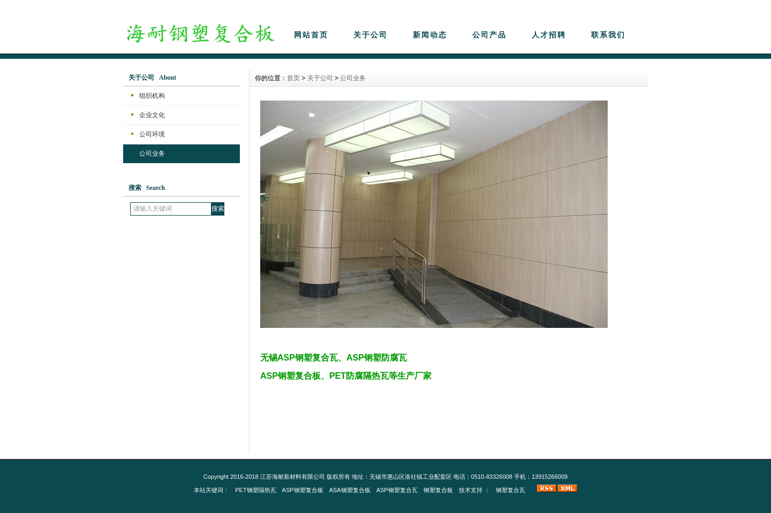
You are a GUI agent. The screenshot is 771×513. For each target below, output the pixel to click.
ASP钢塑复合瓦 (397, 490)
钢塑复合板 (438, 490)
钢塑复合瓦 (510, 490)
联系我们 (608, 34)
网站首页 (311, 34)
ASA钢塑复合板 (350, 490)
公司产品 (489, 34)
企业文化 (152, 115)
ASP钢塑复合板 (302, 490)
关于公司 (370, 34)
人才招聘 (549, 34)
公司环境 (152, 134)
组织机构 (152, 95)
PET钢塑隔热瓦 (255, 490)
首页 (293, 78)
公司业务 (152, 153)
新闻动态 (430, 34)
